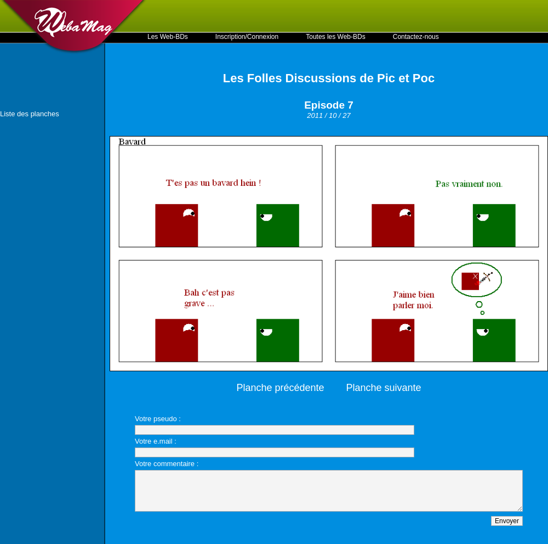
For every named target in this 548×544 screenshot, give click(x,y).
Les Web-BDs (167, 37)
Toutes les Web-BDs (336, 37)
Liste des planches (29, 114)
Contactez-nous (416, 37)
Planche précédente (280, 387)
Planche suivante (383, 387)
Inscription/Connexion (246, 37)
